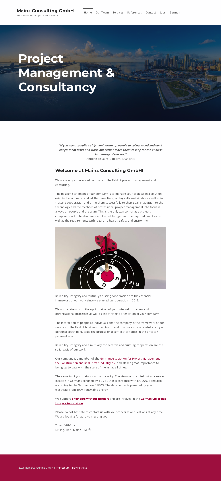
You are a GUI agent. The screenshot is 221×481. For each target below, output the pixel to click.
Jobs (163, 12)
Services (118, 12)
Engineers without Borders (90, 399)
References (134, 12)
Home (88, 12)
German (174, 12)
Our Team (102, 12)
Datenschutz (79, 467)
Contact (151, 12)
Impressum (63, 467)
